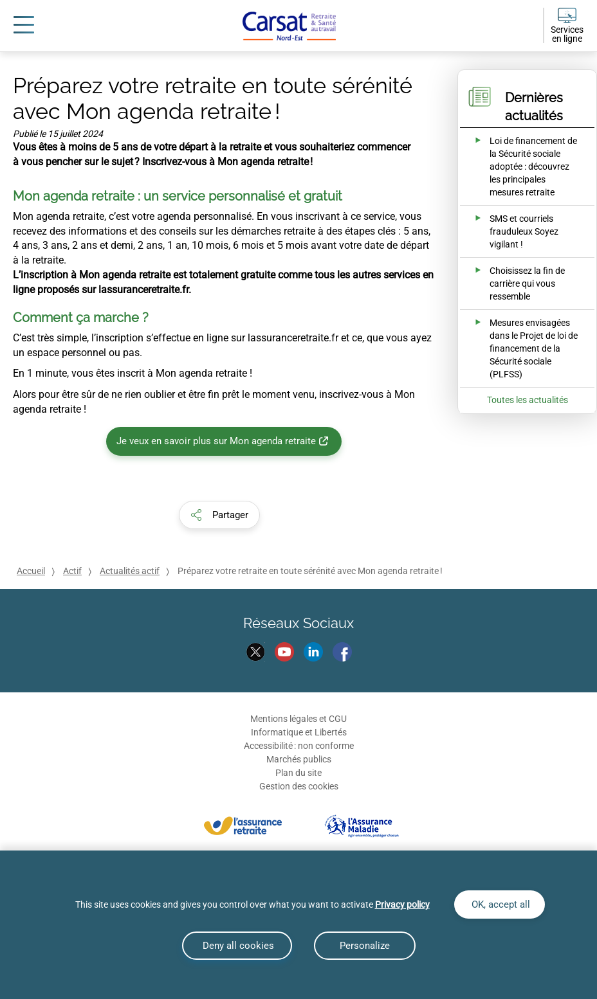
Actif (72, 571)
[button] (219, 515)
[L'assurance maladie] (361, 825)
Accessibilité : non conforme (299, 746)
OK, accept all (499, 904)
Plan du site (298, 773)
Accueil (31, 571)
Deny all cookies (237, 945)
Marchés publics (298, 759)
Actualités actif (130, 571)
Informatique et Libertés (299, 732)
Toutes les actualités (527, 400)
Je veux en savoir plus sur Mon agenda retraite (216, 441)
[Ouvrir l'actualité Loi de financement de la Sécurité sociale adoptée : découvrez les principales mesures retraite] (518, 166)
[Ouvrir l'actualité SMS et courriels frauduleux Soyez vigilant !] (518, 231)
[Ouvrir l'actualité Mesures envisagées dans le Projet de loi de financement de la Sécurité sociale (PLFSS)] (518, 348)
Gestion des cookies (298, 786)
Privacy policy (402, 904)
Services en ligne (567, 34)
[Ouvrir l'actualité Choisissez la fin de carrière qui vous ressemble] (518, 283)
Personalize (365, 945)
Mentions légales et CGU (298, 719)
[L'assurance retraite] (243, 825)
